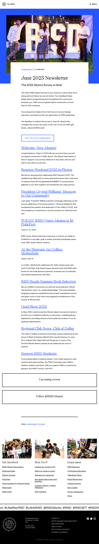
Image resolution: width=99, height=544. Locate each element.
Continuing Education (76, 471)
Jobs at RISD (56, 526)
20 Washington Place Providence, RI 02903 (32, 519)
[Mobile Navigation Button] (93, 4)
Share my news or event (45, 471)
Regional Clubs (8, 471)
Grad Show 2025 (34, 306)
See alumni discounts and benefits (46, 480)
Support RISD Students (39, 353)
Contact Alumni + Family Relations (45, 486)
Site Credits (72, 488)
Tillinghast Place (74, 475)
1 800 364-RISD (30, 527)
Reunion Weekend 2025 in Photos (46, 169)
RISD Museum (73, 467)
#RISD (68, 507)
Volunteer (6, 479)
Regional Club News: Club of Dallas (47, 328)
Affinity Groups (8, 475)
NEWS (43, 424)
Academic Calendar (58, 532)
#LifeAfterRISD (16, 507)
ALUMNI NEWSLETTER (28, 69)
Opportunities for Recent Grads (16, 483)
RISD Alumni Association (13, 467)
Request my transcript (44, 475)
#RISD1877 (81, 507)
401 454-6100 (29, 526)
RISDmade (7, 488)
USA (26, 522)
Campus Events (74, 483)
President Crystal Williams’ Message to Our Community (48, 193)
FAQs (69, 496)
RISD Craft (7, 492)
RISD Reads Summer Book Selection (48, 281)
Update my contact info (45, 467)
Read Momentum (74, 479)
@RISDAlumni (54, 507)
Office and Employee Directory (63, 521)
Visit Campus (40, 492)
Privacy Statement (75, 492)
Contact (54, 518)
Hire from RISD (57, 524)
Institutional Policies (59, 529)
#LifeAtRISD (35, 507)
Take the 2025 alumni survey (37, 138)
